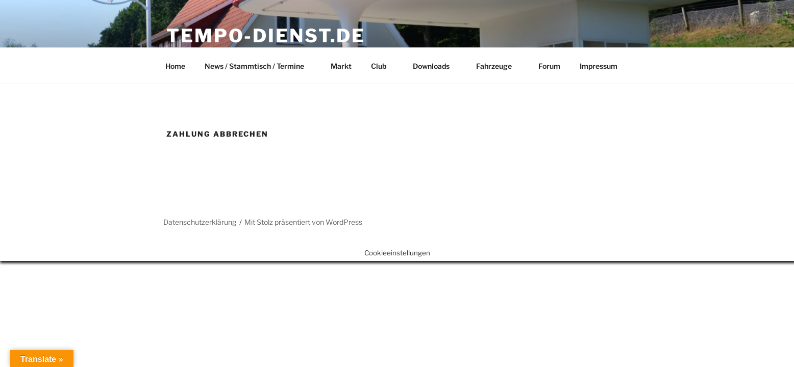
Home (175, 66)
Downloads (436, 66)
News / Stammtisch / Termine (259, 66)
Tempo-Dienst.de (265, 35)
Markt (341, 66)
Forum (549, 66)
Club (383, 66)
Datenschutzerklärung (199, 222)
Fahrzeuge (499, 66)
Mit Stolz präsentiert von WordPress (303, 222)
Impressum (598, 66)
